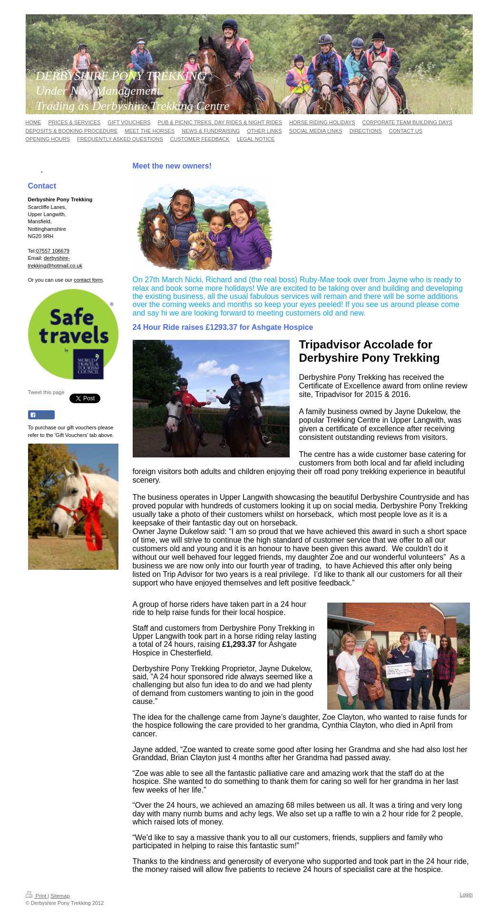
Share (41, 415)
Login (466, 894)
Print (37, 896)
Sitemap (59, 896)
